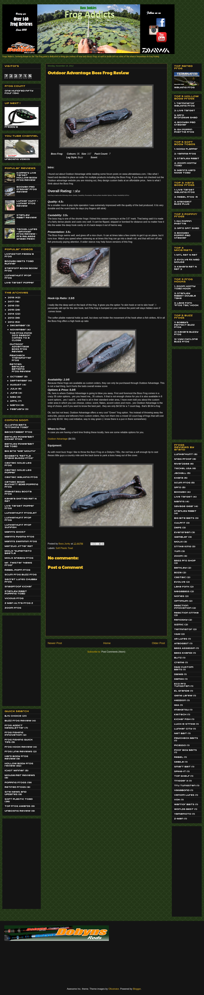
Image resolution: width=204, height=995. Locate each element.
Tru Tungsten (185, 786)
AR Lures (180, 639)
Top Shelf (182, 776)
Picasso (180, 745)
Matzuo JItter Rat (19, 546)
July (14, 389)
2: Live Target (184, 111)
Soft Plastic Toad (64, 548)
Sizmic (179, 625)
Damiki (179, 679)
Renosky (181, 620)
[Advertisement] (16, 660)
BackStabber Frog (18, 432)
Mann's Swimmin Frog (21, 542)
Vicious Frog (14, 598)
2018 (11, 298)
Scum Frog (182, 483)
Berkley (180, 568)
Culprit (179, 523)
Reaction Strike (186, 613)
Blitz (178, 658)
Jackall (180, 473)
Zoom (178, 556)
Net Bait (180, 733)
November (18, 330)
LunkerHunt (183, 454)
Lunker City (183, 729)
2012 (11, 322)
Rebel (178, 757)
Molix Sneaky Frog (19, 558)
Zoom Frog (13, 608)
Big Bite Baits (184, 518)
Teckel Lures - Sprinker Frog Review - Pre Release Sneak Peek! (27, 234)
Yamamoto (182, 814)
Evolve (179, 582)
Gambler (180, 537)
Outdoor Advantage (58, 439)
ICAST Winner (14, 771)
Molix (178, 542)
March (15, 405)
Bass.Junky (65, 543)
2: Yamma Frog (185, 154)
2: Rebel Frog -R (186, 197)
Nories (179, 596)
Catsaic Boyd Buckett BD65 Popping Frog (21, 484)
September (19, 381)
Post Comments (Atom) (113, 652)
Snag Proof (183, 459)
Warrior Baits (184, 805)
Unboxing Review (17, 811)
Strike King (182, 547)
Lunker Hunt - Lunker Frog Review (27, 203)
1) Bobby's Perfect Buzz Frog (184, 325)
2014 (11, 314)
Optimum (181, 601)
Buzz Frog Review (18, 721)
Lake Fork (181, 587)
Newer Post (55, 643)
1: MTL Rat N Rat (185, 255)
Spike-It (180, 772)
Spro (177, 488)
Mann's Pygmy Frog (19, 537)
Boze (178, 573)
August (16, 385)
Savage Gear (184, 506)
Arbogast (181, 644)
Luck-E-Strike (184, 724)
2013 (11, 318)
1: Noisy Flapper (186, 149)
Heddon (180, 700)
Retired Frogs (15, 787)
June (14, 393)
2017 (11, 302)
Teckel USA (183, 469)
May (13, 397)
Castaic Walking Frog (21, 477)
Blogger (137, 989)
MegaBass (181, 592)
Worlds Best (184, 809)
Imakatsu (181, 710)
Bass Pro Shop (185, 561)
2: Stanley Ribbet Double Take (185, 295)
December (18, 326)
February (17, 409)
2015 (11, 310)
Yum (177, 551)
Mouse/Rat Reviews (20, 775)
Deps (177, 528)
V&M (177, 634)
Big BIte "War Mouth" (20, 451)
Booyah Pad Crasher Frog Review (27, 189)
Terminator (183, 629)
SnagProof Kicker (18, 587)
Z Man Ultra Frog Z (19, 603)
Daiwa (178, 674)
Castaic (180, 577)
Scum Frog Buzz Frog (21, 575)
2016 (11, 306)
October (17, 377)
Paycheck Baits (186, 738)
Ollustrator (113, 989)
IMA (176, 705)
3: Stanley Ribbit (186, 159)
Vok (177, 800)
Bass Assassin (184, 648)
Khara (178, 478)
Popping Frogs (15, 783)
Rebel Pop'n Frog (17, 570)
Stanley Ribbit (185, 511)
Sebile (179, 762)
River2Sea (181, 464)
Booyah (180, 492)
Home (107, 643)
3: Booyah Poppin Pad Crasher (182, 235)
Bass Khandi (183, 653)
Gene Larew (183, 696)
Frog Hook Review (18, 747)
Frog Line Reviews (18, 752)
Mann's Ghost (15, 532)
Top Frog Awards (17, 806)
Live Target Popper (19, 283)
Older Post (158, 643)
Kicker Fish (182, 719)
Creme (179, 663)
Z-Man (178, 819)
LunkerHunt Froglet (21, 513)
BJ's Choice (13, 716)
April (14, 401)
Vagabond (181, 790)
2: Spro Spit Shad (186, 228)
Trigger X (181, 781)
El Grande (181, 691)
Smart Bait (182, 767)
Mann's (179, 502)
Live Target (183, 497)
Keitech (180, 715)
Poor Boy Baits (185, 750)
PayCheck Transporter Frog (20, 358)
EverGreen (182, 533)
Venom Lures (184, 795)
